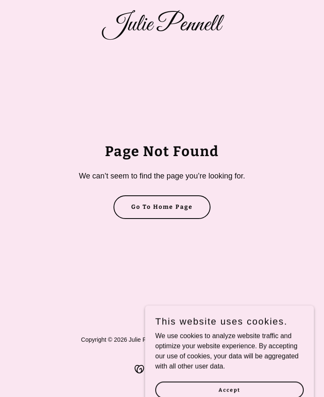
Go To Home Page (162, 207)
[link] (162, 28)
